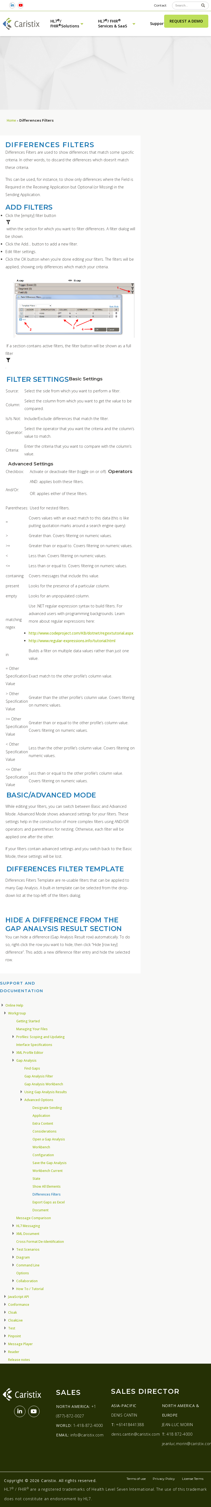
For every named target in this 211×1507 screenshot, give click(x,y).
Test (11, 1328)
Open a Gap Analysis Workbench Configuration (49, 1147)
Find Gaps (32, 1068)
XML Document (27, 1233)
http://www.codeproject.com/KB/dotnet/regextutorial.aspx (81, 633)
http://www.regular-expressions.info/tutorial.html (72, 640)
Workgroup (17, 1013)
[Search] (203, 5)
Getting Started (28, 1021)
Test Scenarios (28, 1249)
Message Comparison (33, 1218)
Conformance (18, 1304)
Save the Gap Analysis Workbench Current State (50, 1171)
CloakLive (15, 1320)
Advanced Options (38, 1100)
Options (22, 1273)
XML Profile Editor (29, 1052)
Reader (13, 1352)
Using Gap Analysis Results (45, 1092)
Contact (160, 5)
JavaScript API (18, 1296)
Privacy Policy (164, 1479)
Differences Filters (47, 1194)
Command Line (28, 1265)
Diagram (23, 1257)
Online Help (14, 1005)
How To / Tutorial (30, 1289)
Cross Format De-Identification (40, 1241)
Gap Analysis (26, 1060)
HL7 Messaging (28, 1226)
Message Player (20, 1344)
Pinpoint (14, 1336)
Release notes (19, 1359)
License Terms (192, 1479)
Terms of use (136, 1479)
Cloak (12, 1312)
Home (11, 120)
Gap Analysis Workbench (43, 1084)
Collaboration (27, 1281)
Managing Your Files (32, 1029)
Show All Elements (47, 1186)
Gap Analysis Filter (38, 1076)
